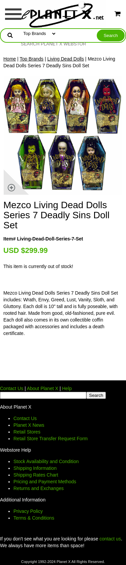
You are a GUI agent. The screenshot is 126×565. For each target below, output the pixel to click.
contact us (110, 538)
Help (67, 388)
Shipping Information (34, 468)
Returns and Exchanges (38, 488)
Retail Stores (26, 432)
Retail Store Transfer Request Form (50, 438)
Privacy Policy (28, 511)
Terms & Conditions (33, 518)
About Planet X (42, 388)
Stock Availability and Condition (46, 461)
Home (9, 59)
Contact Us (11, 388)
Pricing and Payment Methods (44, 481)
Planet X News (28, 425)
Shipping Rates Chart (35, 475)
